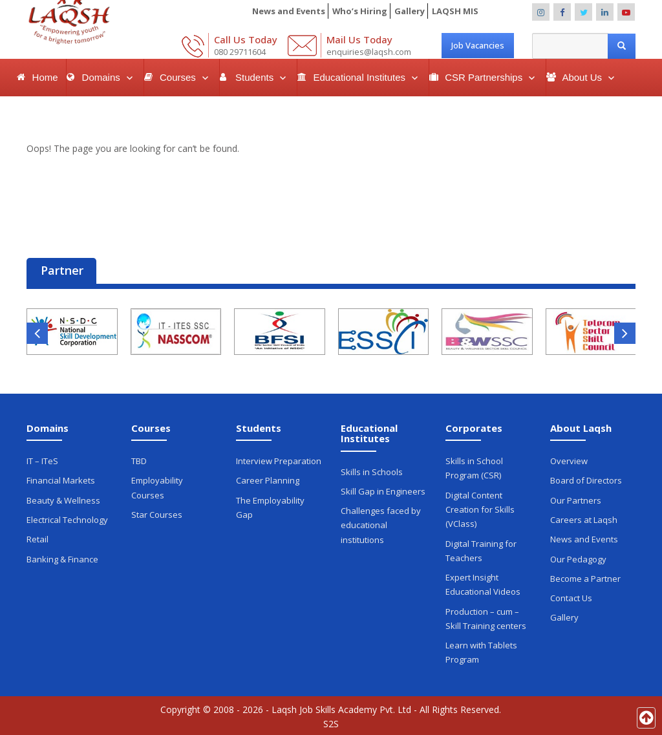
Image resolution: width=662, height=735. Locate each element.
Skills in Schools (372, 472)
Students (255, 77)
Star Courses (156, 514)
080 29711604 (240, 52)
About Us (583, 77)
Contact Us (571, 596)
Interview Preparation (278, 461)
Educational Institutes (360, 77)
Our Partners (575, 500)
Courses (179, 77)
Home (45, 77)
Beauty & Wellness (63, 500)
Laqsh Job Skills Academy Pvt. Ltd (341, 707)
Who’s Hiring (359, 11)
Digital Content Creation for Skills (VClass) (480, 509)
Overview (569, 461)
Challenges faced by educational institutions (381, 525)
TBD (139, 461)
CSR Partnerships (485, 77)
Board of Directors (586, 480)
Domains (102, 77)
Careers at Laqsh (583, 519)
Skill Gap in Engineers (383, 491)
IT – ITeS (42, 461)
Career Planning (267, 480)
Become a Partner (585, 577)
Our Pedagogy (578, 558)
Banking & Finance (62, 558)
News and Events (288, 11)
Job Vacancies (477, 45)
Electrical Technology (67, 519)
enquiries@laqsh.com (369, 52)
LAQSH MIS (455, 11)
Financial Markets (61, 480)
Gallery (409, 11)
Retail (37, 538)
